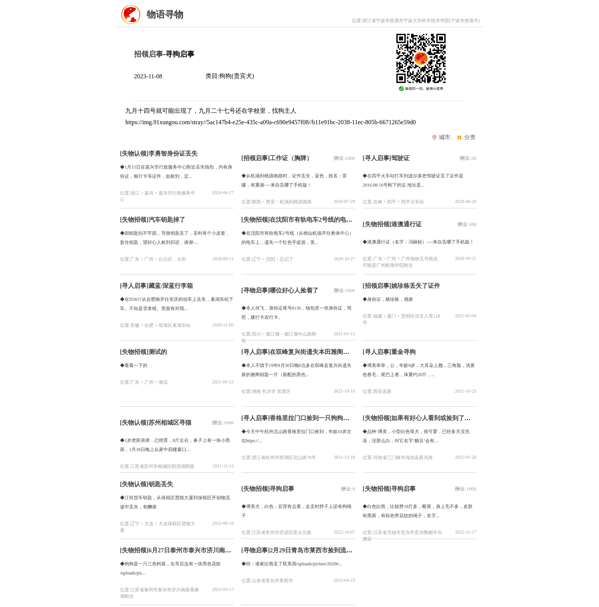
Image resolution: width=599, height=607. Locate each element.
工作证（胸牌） (291, 158)
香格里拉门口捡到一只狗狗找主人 (315, 418)
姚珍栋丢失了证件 (415, 285)
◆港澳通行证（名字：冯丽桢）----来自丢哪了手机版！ (418, 242)
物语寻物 (149, 14)
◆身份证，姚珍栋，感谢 (388, 299)
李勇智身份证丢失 (173, 153)
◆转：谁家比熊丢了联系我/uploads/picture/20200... (291, 563)
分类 (466, 137)
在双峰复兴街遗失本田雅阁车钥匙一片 (322, 352)
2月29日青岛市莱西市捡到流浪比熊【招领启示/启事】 (342, 550)
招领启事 (148, 54)
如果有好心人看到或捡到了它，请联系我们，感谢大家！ (467, 418)
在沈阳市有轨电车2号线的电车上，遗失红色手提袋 (338, 219)
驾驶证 (400, 158)
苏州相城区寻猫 (170, 422)
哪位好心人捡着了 (296, 290)
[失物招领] (134, 219)
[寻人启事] (377, 158)
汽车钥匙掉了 (167, 219)
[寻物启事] (255, 290)
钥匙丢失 (162, 484)
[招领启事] (255, 158)
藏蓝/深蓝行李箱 (171, 285)
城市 (441, 137)
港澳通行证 (406, 224)
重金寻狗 (403, 352)
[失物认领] (134, 153)
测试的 (159, 352)
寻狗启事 (282, 488)
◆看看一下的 (133, 365)
